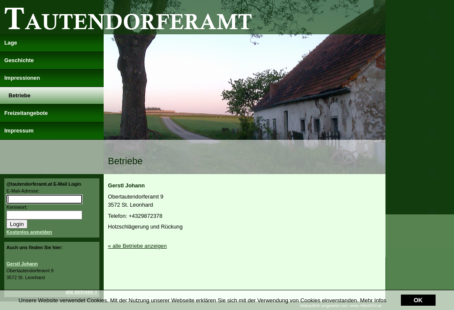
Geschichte (19, 60)
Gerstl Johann (22, 263)
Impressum (18, 130)
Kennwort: (16, 207)
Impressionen (22, 78)
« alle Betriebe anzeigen (137, 246)
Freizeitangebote (26, 113)
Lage (10, 42)
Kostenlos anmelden (29, 232)
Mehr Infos (373, 295)
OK (418, 294)
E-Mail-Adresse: (22, 190)
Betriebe (19, 95)
